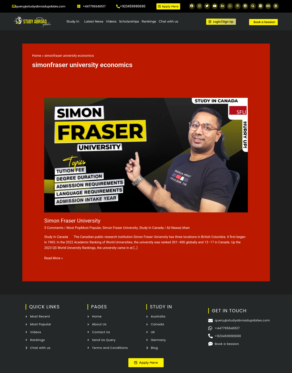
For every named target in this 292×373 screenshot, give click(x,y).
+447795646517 (94, 6)
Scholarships (129, 21)
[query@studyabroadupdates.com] (13, 6)
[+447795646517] (79, 6)
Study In (72, 21)
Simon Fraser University (72, 221)
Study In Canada (149, 228)
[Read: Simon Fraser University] (146, 155)
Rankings (149, 21)
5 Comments (53, 228)
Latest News (93, 21)
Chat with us (168, 21)
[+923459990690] (118, 6)
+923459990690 (132, 6)
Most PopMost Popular (83, 228)
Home (36, 56)
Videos (111, 21)
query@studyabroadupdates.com (41, 6)
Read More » (53, 257)
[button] (146, 362)
